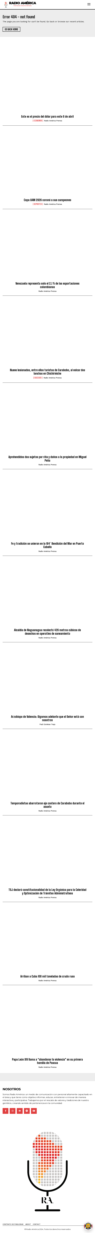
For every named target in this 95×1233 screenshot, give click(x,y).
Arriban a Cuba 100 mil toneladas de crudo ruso (47, 976)
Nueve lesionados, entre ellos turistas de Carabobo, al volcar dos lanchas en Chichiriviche (47, 371)
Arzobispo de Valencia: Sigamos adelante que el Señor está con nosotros (47, 718)
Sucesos (37, 378)
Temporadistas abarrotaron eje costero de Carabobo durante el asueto (47, 805)
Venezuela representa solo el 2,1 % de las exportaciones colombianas (47, 285)
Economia (38, 121)
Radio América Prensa (53, 121)
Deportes (38, 204)
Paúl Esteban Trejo (47, 724)
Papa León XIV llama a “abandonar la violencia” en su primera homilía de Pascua (47, 1061)
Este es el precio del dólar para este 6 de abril (47, 116)
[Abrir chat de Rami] (88, 1226)
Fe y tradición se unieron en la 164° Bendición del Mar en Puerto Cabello (47, 545)
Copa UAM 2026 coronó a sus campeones (47, 200)
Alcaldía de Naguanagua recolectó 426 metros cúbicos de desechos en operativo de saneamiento (47, 631)
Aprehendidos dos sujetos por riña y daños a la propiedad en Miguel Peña (47, 458)
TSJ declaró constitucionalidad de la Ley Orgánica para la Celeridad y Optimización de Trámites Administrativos (47, 891)
